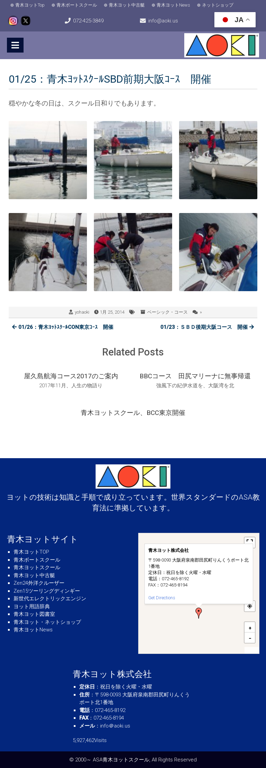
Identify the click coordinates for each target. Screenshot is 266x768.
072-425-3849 (88, 21)
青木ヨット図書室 (34, 614)
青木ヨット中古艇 (127, 5)
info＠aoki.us (115, 726)
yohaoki (82, 312)
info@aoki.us (163, 21)
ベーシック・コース (167, 312)
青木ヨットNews (173, 5)
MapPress (251, 650)
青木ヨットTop (30, 5)
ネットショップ (217, 5)
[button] (198, 613)
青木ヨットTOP (31, 552)
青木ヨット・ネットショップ (47, 622)
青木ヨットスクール (37, 567)
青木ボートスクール (76, 5)
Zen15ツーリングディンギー (47, 591)
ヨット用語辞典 (32, 606)
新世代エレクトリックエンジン (50, 598)
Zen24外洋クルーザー (39, 583)
